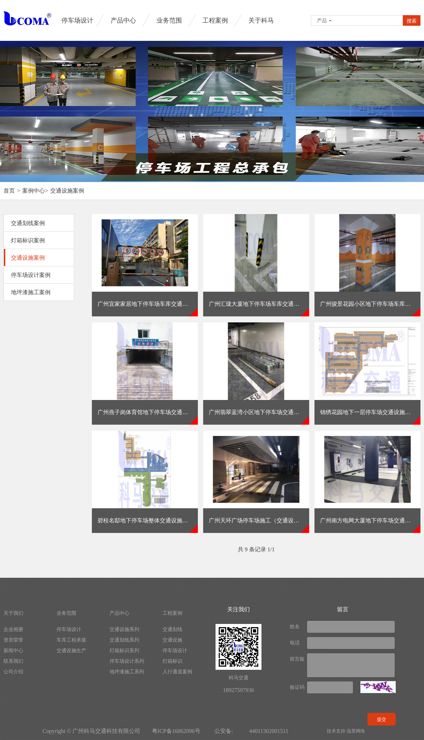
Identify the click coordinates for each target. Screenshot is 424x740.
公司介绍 (13, 671)
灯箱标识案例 (28, 240)
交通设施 (172, 640)
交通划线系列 (124, 640)
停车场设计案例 (31, 275)
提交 (381, 719)
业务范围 (169, 20)
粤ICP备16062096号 (176, 731)
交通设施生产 (71, 650)
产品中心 (123, 20)
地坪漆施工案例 (31, 292)
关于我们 (13, 613)
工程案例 (215, 20)
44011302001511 (268, 731)
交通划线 (172, 629)
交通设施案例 (67, 191)
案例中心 (33, 191)
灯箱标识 (172, 661)
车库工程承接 (71, 640)
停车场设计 (77, 20)
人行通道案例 (177, 671)
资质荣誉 (13, 640)
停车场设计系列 (127, 661)
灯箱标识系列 (124, 650)
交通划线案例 (28, 223)
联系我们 (13, 661)
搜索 (412, 21)
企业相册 (13, 629)
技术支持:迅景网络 (346, 731)
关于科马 (261, 20)
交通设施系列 (124, 629)
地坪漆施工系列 (127, 671)
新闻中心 (13, 650)
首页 (9, 191)
